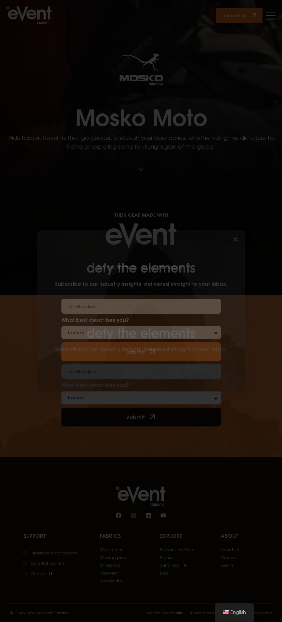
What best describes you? (95, 385)
